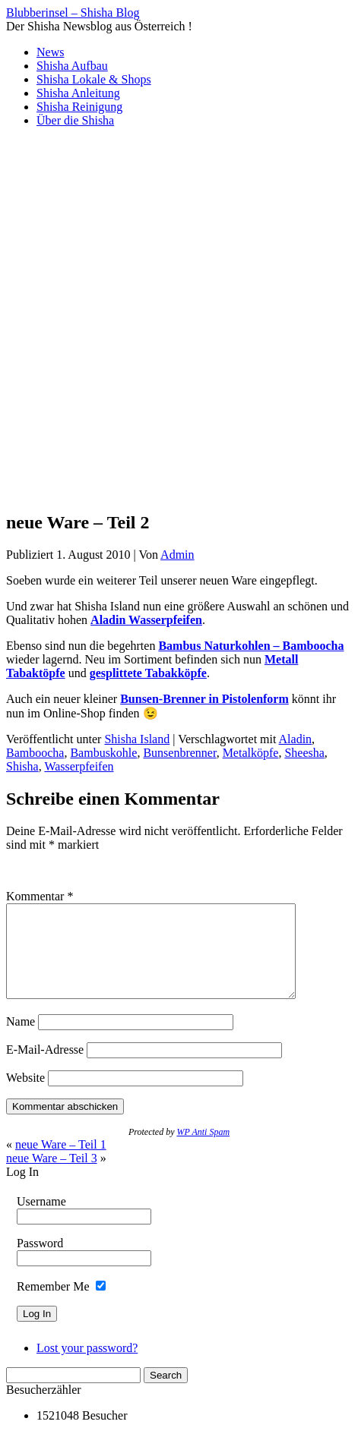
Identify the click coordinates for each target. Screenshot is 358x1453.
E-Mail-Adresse (45, 1067)
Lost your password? (87, 1366)
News (50, 52)
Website (25, 1095)
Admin (177, 554)
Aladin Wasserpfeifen (146, 619)
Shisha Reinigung (79, 106)
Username (41, 1219)
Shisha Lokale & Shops (93, 79)
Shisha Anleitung (78, 93)
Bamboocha (35, 752)
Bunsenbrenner (179, 752)
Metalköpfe (251, 752)
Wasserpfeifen (78, 766)
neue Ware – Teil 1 (60, 1162)
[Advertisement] (179, 318)
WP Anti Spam (203, 1150)
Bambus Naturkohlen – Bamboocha (251, 645)
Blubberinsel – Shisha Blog (73, 12)
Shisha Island (136, 739)
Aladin (295, 739)
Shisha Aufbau (72, 65)
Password (40, 1261)
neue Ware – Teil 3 (51, 1176)
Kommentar (39, 896)
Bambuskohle (103, 752)
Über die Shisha (75, 120)
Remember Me (53, 1304)
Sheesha (304, 752)
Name (20, 1039)
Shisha (22, 766)
